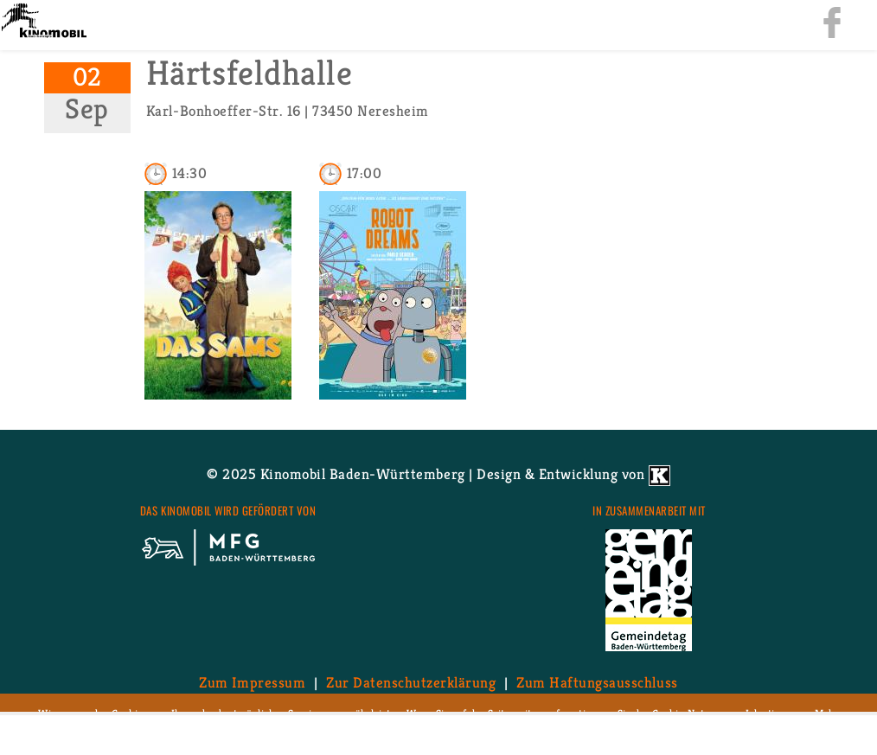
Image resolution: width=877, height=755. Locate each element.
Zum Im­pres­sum (252, 682)
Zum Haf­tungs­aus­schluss (596, 682)
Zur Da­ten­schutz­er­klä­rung (411, 682)
